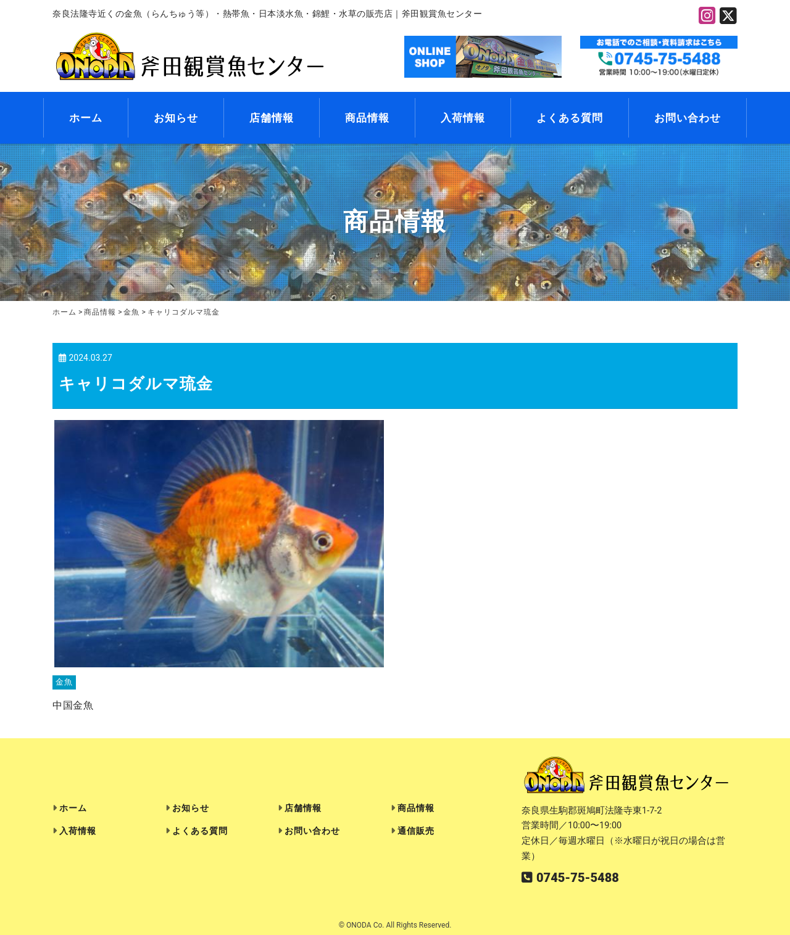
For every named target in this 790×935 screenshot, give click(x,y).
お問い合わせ (687, 118)
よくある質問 (569, 118)
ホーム (85, 118)
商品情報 (367, 118)
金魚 (64, 682)
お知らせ (176, 118)
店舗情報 (271, 118)
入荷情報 (463, 118)
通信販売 (415, 831)
